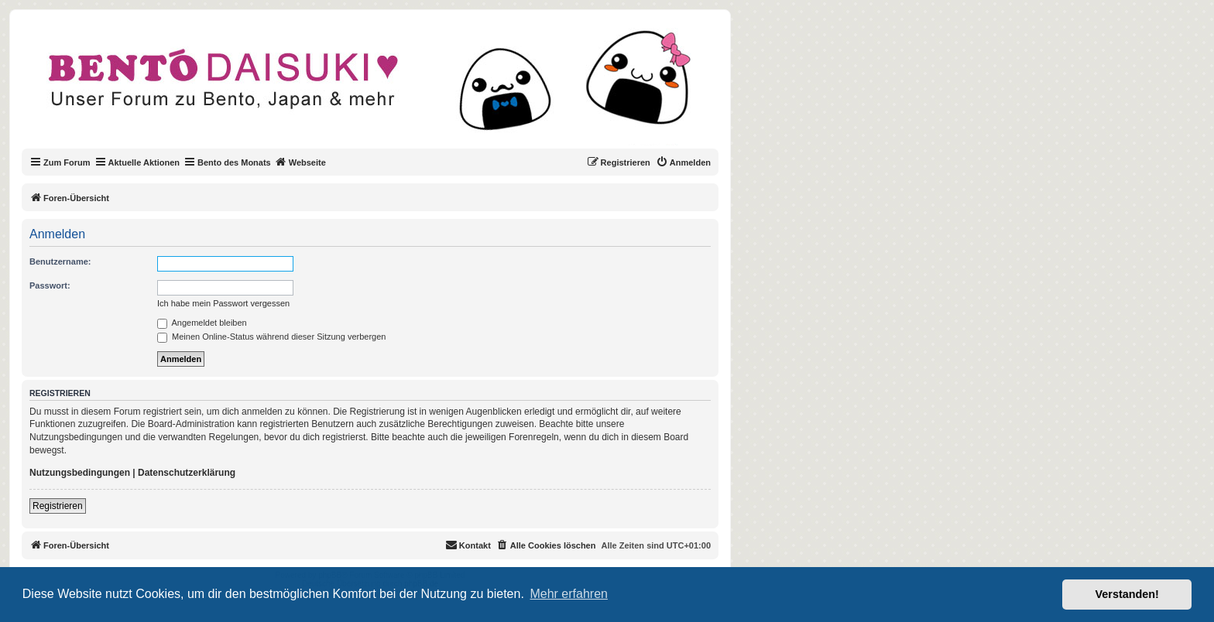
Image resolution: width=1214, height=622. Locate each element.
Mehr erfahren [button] (569, 593)
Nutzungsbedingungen (79, 472)
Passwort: (49, 285)
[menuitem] (683, 162)
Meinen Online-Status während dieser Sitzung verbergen (271, 336)
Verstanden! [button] (1127, 594)
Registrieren (58, 506)
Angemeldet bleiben (202, 322)
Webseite (300, 161)
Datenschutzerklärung (186, 472)
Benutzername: (60, 261)
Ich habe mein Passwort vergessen (223, 303)
